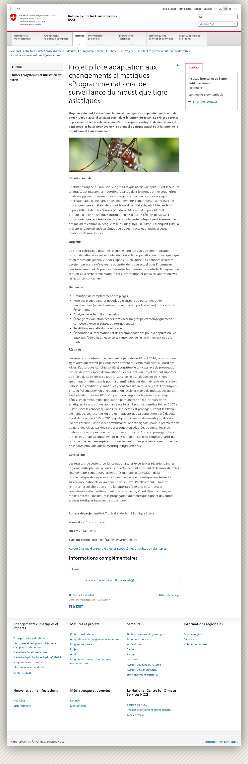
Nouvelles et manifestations (22, 37)
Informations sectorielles (95, 37)
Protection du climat (82, 634)
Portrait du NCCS (137, 704)
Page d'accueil (169, 8)
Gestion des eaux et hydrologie (145, 634)
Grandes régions (193, 634)
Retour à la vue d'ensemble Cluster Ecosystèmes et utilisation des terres (117, 548)
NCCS (18, 8)
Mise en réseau (136, 714)
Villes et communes (195, 644)
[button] (201, 16)
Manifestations (22, 705)
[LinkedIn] (81, 606)
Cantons (189, 639)
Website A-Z (217, 24)
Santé (130, 649)
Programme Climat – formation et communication (90, 661)
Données (75, 700)
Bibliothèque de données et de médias (161, 37)
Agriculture (134, 644)
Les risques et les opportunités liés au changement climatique (35, 645)
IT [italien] (230, 8)
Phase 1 (114, 51)
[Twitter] (74, 606)
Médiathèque (78, 705)
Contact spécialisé (83, 595)
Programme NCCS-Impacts (29, 662)
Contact (208, 8)
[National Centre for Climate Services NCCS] (67, 19)
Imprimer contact (204, 101)
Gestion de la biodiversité (142, 669)
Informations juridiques (221, 742)
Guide (73, 654)
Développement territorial (142, 674)
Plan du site (185, 8)
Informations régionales (125, 37)
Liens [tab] (75, 569)
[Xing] (78, 606)
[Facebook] (71, 606)
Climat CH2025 (22, 672)
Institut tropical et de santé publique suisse (101, 580)
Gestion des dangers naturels (144, 664)
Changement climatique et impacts (56, 37)
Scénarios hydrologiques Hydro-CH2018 (37, 657)
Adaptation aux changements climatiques (95, 639)
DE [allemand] (220, 8)
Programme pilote (93, 51)
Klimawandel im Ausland (28, 667)
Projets (128, 51)
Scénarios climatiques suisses (30, 652)
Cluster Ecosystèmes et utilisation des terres (164, 51)
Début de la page (168, 595)
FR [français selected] (225, 8)
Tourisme (132, 659)
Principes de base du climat (29, 638)
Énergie (131, 654)
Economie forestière (139, 639)
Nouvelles (19, 700)
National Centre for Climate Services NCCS (35, 51)
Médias (197, 8)
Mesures (80, 37)
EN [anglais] (235, 8)
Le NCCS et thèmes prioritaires (189, 37)
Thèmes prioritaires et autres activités (149, 709)
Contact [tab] (194, 67)
